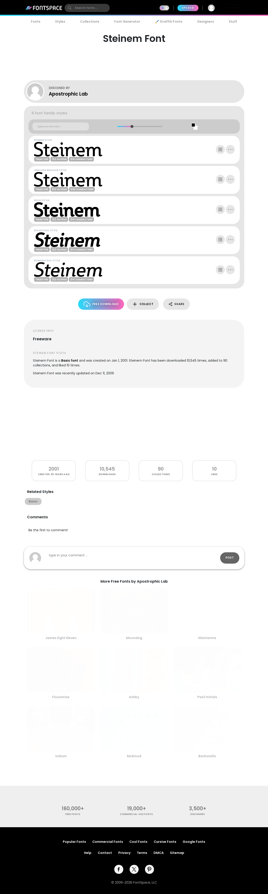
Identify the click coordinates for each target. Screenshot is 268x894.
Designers (205, 21)
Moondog (134, 638)
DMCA (159, 853)
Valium (61, 756)
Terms (142, 853)
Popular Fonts (74, 841)
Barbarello (207, 756)
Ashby (134, 697)
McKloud (134, 756)
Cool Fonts (138, 841)
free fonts (72, 814)
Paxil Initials (207, 697)
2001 (54, 469)
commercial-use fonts (136, 814)
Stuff (233, 21)
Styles (60, 21)
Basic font (69, 360)
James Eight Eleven (61, 638)
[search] (87, 8)
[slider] (132, 126)
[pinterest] (149, 869)
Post (230, 558)
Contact (105, 853)
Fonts (35, 21)
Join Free (232, 8)
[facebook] (118, 869)
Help (87, 853)
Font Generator (127, 21)
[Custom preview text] (61, 127)
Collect (143, 304)
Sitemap (177, 853)
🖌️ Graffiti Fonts (168, 21)
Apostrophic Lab (68, 94)
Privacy (124, 853)
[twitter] (134, 869)
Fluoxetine (61, 697)
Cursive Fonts (165, 841)
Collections (89, 21)
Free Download (101, 304)
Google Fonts (194, 841)
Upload (188, 8)
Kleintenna (207, 638)
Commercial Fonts (107, 841)
